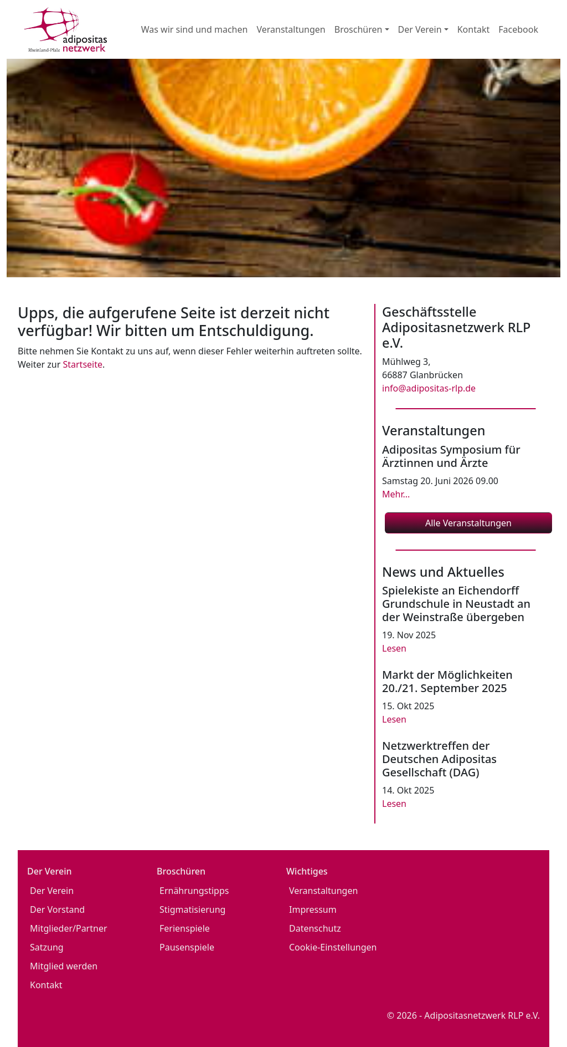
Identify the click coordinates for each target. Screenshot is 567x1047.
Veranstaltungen (290, 29)
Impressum (313, 909)
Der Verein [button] (420, 29)
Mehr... (396, 494)
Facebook (518, 29)
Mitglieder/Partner (68, 928)
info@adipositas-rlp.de (429, 388)
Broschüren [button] (358, 29)
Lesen (394, 648)
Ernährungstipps (194, 891)
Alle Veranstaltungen (468, 523)
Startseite (82, 364)
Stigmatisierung (192, 909)
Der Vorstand (57, 909)
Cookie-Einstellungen (333, 947)
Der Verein (52, 891)
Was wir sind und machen (194, 29)
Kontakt (473, 29)
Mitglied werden (63, 966)
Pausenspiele (186, 947)
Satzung (47, 947)
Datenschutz (315, 928)
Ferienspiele (184, 928)
